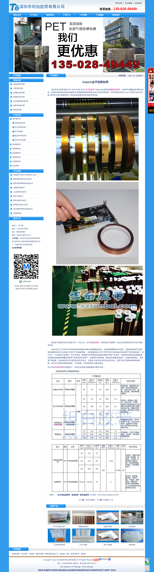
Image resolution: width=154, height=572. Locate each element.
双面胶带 (95, 342)
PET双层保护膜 (20, 127)
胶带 (67, 554)
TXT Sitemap (76, 567)
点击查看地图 (17, 248)
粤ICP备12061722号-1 (88, 563)
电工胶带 (24, 554)
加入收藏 (128, 3)
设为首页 (138, 3)
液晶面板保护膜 (19, 84)
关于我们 (34, 15)
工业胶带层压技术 (19, 192)
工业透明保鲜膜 (59, 545)
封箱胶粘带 (17, 161)
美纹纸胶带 (16, 554)
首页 (130, 76)
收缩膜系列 (17, 153)
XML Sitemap (65, 567)
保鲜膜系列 (17, 157)
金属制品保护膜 (19, 93)
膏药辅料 (132, 545)
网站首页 (17, 15)
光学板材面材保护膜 (20, 101)
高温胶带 (16, 166)
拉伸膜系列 (17, 144)
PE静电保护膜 (20, 123)
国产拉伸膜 (108, 545)
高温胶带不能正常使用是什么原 (24, 175)
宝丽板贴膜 (17, 213)
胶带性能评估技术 (19, 200)
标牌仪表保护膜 (19, 105)
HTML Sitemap (87, 567)
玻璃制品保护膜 (19, 97)
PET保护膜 (19, 131)
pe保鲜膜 (132, 527)
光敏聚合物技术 (19, 188)
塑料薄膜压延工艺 (51, 554)
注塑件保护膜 (18, 88)
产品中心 (67, 15)
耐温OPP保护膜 (20, 136)
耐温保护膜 (17, 110)
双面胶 (31, 554)
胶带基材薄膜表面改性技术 (23, 183)
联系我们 (116, 15)
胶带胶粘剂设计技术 (20, 205)
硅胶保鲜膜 (108, 527)
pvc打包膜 (83, 545)
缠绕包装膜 (40, 554)
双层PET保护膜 (20, 140)
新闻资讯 (50, 15)
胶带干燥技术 (18, 196)
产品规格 (100, 15)
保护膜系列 (17, 119)
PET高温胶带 (90, 500)
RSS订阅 (118, 3)
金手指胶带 (90, 89)
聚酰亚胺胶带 (115, 89)
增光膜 (62, 554)
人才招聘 (83, 15)
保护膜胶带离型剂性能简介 (23, 209)
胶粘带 (83, 554)
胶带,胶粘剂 (75, 554)
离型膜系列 (17, 149)
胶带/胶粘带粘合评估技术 (22, 179)
